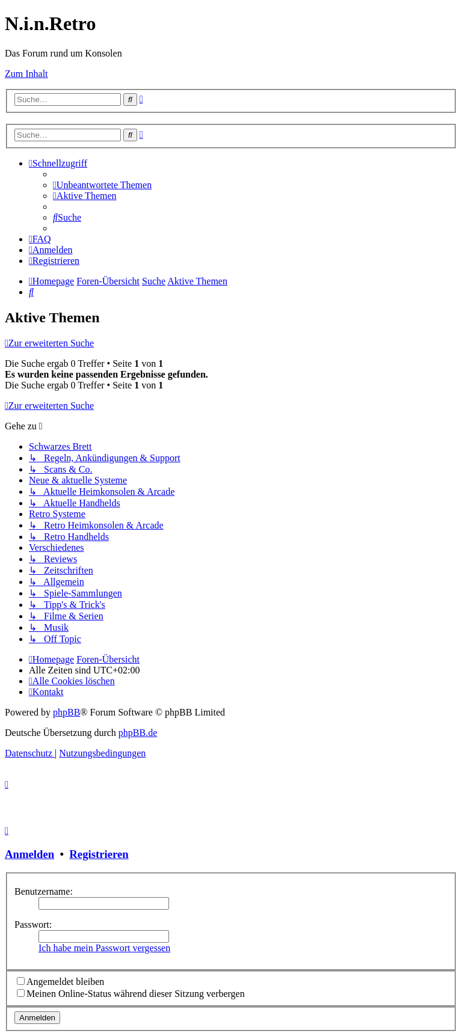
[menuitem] (102, 185)
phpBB (66, 712)
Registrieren (98, 854)
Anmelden (29, 854)
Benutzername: (43, 891)
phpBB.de (138, 733)
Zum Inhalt (26, 74)
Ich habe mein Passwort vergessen (104, 948)
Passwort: (33, 924)
